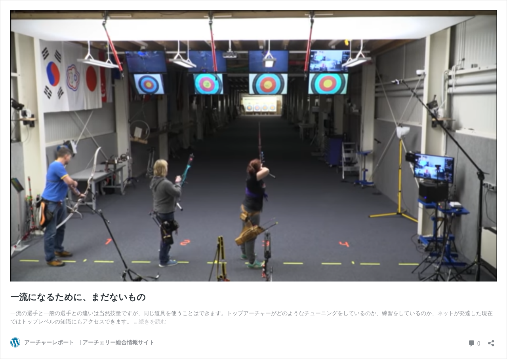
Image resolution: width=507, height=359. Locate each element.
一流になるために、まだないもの (78, 297)
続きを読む (152, 321)
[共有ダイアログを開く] (491, 340)
